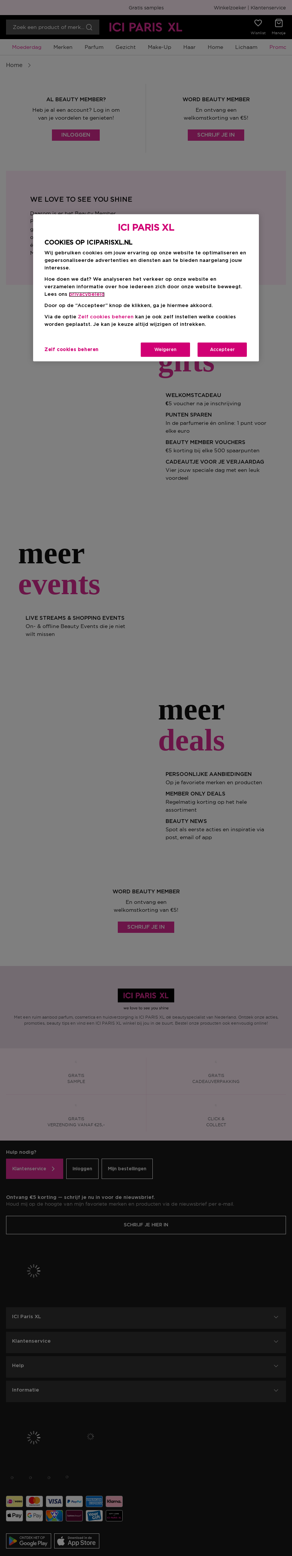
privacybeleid (87, 294)
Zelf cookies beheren (106, 317)
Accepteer (222, 349)
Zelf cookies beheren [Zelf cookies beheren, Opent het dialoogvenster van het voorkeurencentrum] (71, 349)
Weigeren (165, 349)
